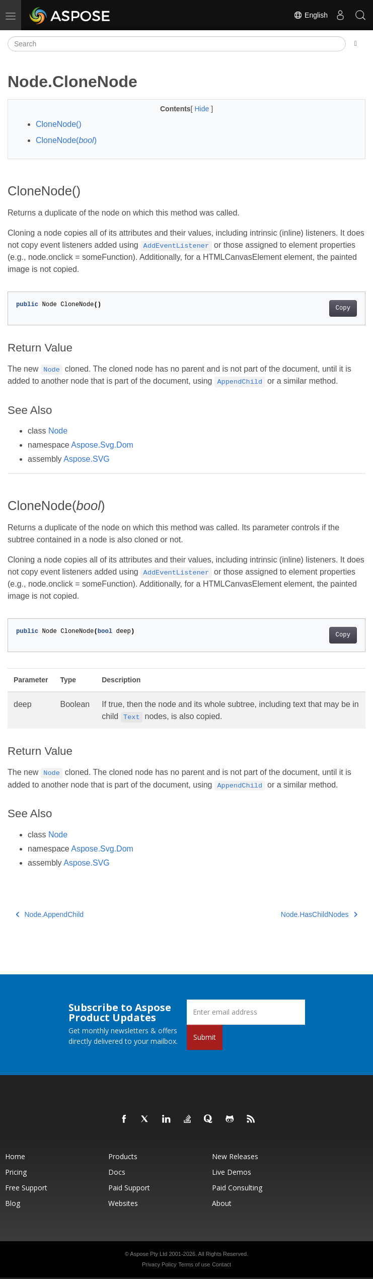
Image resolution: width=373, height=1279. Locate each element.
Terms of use (194, 1264)
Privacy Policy (159, 1264)
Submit (204, 1037)
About (222, 1203)
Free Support (26, 1187)
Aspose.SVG (86, 459)
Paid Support (129, 1187)
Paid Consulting (237, 1187)
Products (122, 1156)
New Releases (235, 1156)
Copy (343, 308)
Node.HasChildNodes (319, 914)
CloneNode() (59, 124)
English (310, 15)
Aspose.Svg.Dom (102, 445)
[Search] (177, 43)
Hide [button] (202, 109)
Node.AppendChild (50, 914)
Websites (123, 1203)
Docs (116, 1172)
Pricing (16, 1172)
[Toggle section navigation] (355, 44)
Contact (221, 1264)
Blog (12, 1203)
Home (15, 1156)
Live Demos (231, 1172)
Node (57, 431)
